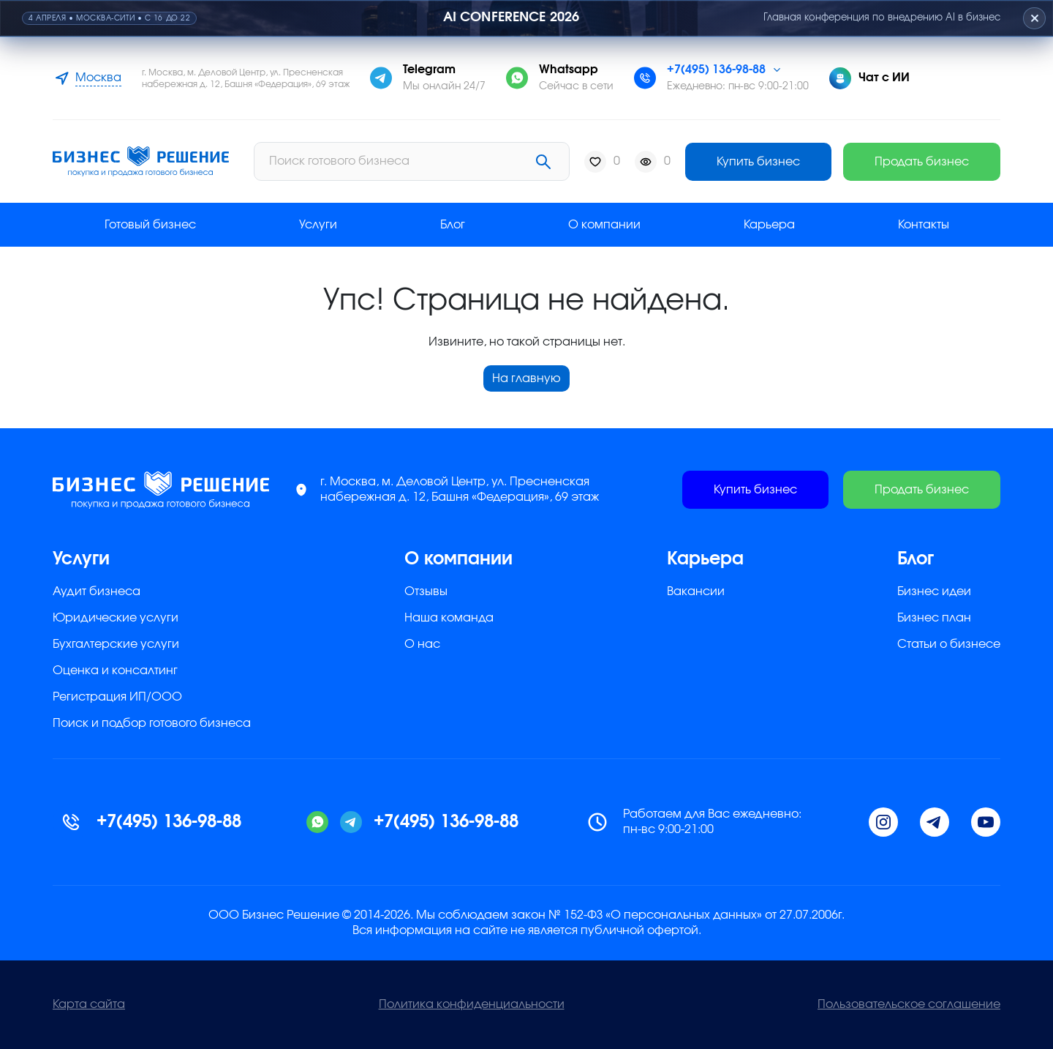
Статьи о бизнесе (948, 644)
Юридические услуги (115, 618)
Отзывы (426, 591)
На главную (526, 378)
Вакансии (696, 591)
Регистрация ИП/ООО (117, 697)
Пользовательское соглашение (909, 1004)
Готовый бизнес (150, 225)
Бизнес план (934, 618)
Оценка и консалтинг (115, 670)
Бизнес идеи (934, 591)
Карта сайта (89, 1004)
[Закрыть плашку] (1033, 18)
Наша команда (449, 618)
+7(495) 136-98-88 (716, 69)
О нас (422, 644)
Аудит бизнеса (96, 591)
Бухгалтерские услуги (116, 644)
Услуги (318, 225)
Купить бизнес (758, 162)
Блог (452, 225)
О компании (604, 225)
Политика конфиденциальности (472, 1004)
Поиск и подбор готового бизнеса (152, 723)
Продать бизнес (922, 162)
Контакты (923, 225)
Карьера (769, 225)
